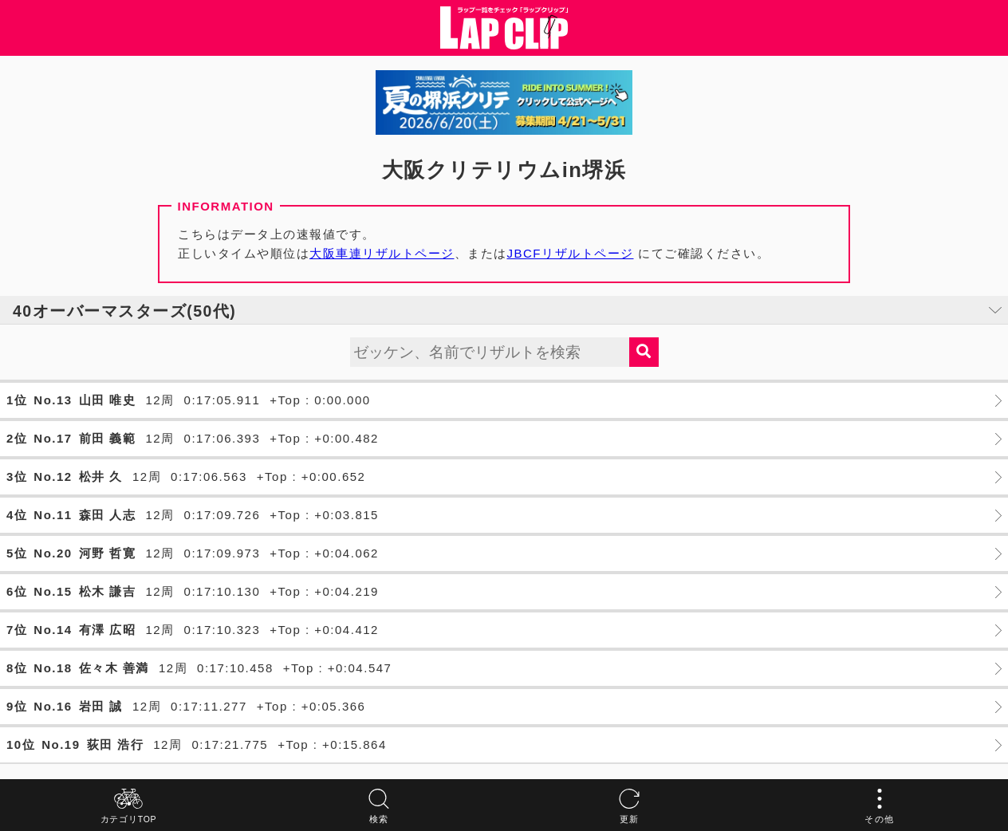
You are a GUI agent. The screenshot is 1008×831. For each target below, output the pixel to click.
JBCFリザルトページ (570, 253)
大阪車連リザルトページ (382, 253)
